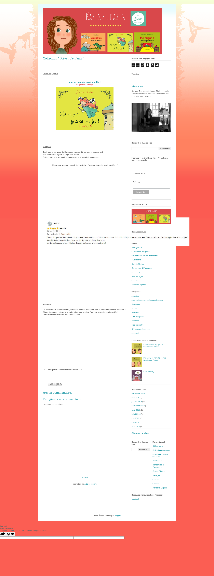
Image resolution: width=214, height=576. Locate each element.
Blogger (118, 515)
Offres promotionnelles (141, 329)
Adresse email (139, 173)
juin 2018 (135, 418)
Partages (156, 475)
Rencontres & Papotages (142, 268)
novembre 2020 (138, 393)
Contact (135, 280)
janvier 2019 (137, 401)
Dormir (134, 308)
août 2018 (136, 410)
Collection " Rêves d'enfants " (145, 256)
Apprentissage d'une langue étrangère (147, 300)
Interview (135, 321)
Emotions (135, 312)
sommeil (135, 333)
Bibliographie (137, 247)
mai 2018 (135, 422)
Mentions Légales (159, 488)
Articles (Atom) (90, 484)
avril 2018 (136, 426)
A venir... (135, 296)
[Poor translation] (10, 534)
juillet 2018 (136, 414)
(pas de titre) (148, 371)
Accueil (85, 477)
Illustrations (136, 260)
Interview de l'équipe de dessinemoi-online (153, 345)
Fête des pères (138, 317)
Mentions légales (139, 285)
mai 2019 (135, 397)
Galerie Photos (138, 264)
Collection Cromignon (140, 251)
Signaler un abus (140, 433)
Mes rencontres (138, 325)
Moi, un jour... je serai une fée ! (85, 82)
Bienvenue (137, 86)
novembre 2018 (138, 406)
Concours (136, 272)
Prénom (136, 182)
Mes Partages (137, 276)
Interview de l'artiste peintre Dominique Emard (154, 359)
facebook (135, 499)
